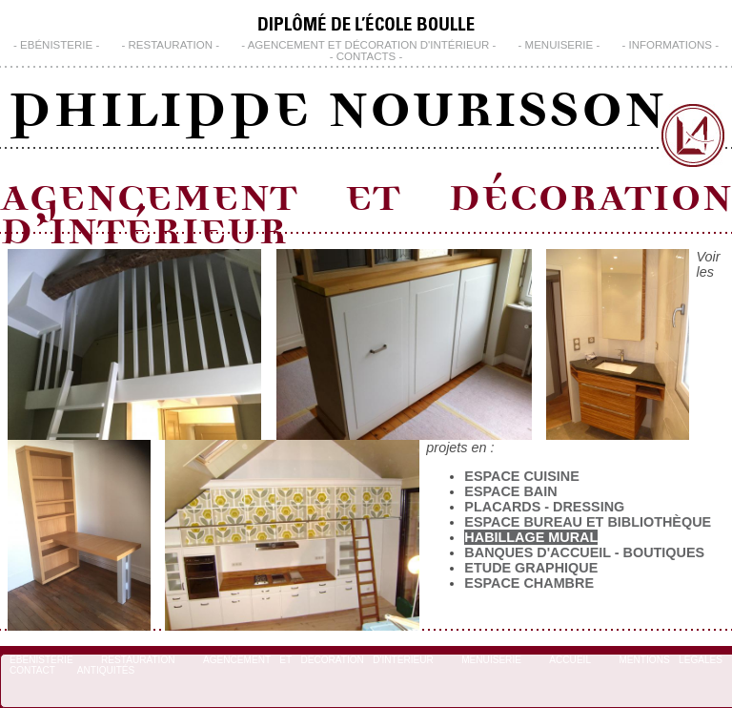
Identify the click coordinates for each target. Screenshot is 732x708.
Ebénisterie (56, 45)
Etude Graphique (531, 567)
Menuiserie (559, 45)
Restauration (170, 45)
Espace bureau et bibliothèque (587, 522)
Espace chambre (529, 583)
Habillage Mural (531, 537)
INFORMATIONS (670, 45)
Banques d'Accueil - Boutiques (584, 552)
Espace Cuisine (521, 476)
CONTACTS (366, 56)
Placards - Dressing (544, 506)
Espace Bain (510, 491)
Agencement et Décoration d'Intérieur (369, 45)
